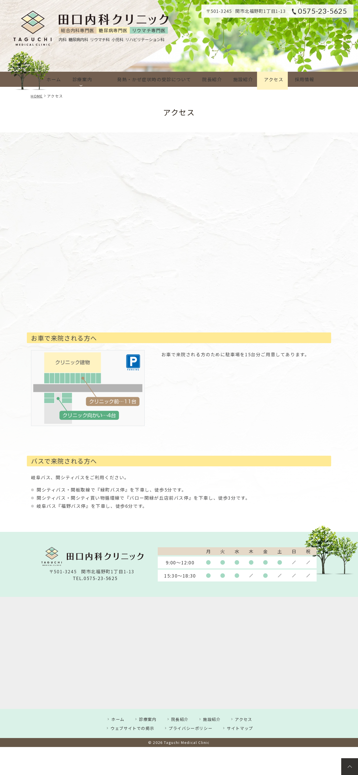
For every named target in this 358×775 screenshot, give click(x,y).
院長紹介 (203, 79)
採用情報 (303, 79)
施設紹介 (237, 79)
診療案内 (83, 79)
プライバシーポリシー (190, 728)
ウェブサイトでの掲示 (132, 728)
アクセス (269, 79)
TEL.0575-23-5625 (95, 578)
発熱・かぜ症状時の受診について (143, 79)
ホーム (52, 79)
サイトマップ (240, 728)
